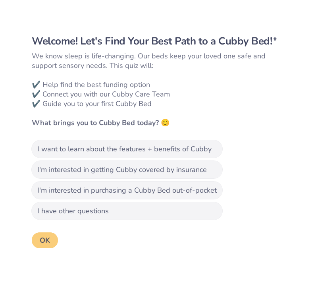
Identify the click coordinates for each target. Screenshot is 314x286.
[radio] (127, 149)
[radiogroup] (127, 180)
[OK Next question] (45, 240)
